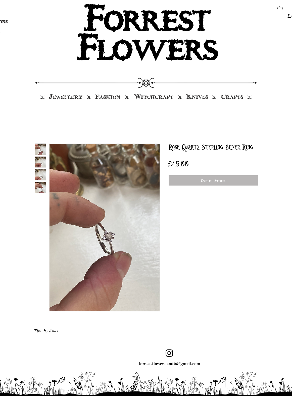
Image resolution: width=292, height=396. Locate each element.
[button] (282, 7)
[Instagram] (169, 353)
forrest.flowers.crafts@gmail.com (169, 364)
